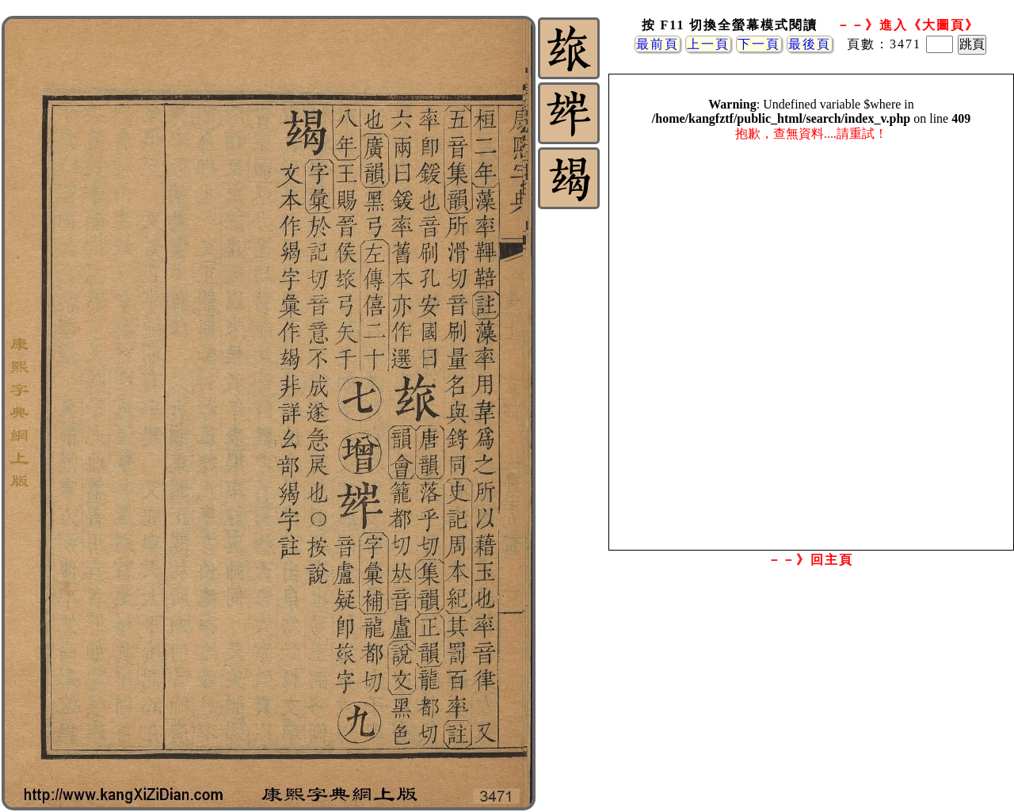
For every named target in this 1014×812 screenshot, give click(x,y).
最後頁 (809, 44)
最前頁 (657, 44)
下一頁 (759, 44)
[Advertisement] (810, 699)
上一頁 (708, 44)
